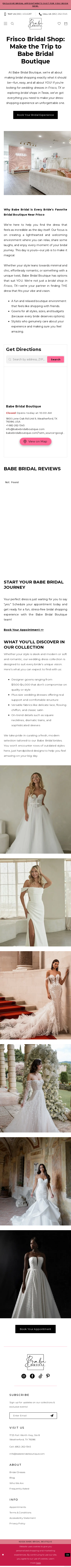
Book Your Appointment (35, 1329)
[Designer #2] (35, 903)
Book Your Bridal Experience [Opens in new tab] (35, 115)
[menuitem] (19, 14)
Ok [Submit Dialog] (67, 1556)
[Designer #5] (35, 1182)
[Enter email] (34, 1416)
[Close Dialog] (3, 1556)
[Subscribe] (54, 1416)
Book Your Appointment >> (24, 630)
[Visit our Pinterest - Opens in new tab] (48, 1377)
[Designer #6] (35, 1275)
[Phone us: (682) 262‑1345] (53, 14)
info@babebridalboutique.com (27, 1454)
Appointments (17, 1508)
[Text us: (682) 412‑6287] (18, 14)
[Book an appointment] (65, 24)
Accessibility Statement (22, 1519)
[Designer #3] (35, 996)
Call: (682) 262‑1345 (20, 1447)
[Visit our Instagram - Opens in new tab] (23, 1377)
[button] (5, 24)
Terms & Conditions (20, 1513)
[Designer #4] (35, 1089)
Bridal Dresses (17, 1473)
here (38, 1564)
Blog (12, 1478)
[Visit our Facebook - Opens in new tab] (32, 1377)
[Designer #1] (35, 810)
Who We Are (16, 1484)
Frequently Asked (19, 1489)
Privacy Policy (17, 1524)
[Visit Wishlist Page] (59, 24)
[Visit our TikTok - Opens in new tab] (40, 1377)
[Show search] (12, 24)
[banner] (35, 24)
